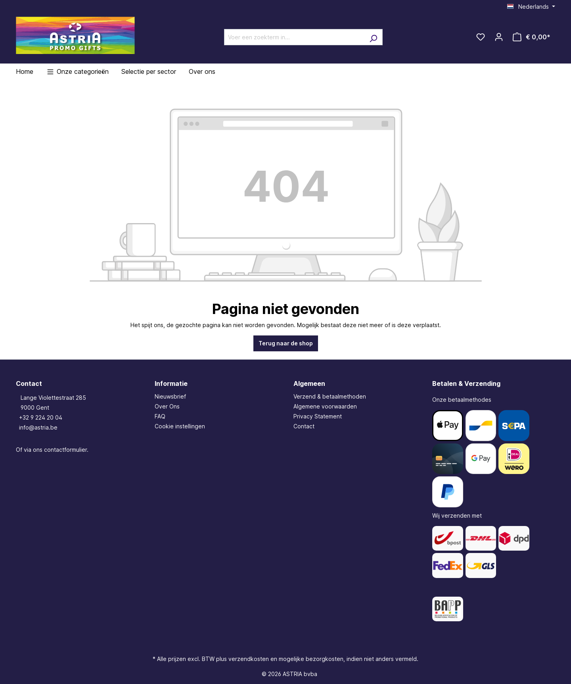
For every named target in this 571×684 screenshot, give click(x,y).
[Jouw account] (499, 36)
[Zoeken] (373, 37)
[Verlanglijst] (480, 36)
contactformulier (65, 449)
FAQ (160, 416)
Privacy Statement (317, 416)
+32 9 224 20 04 (40, 417)
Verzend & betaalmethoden (329, 396)
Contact (303, 426)
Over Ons (167, 406)
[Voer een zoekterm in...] (294, 37)
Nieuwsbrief (170, 396)
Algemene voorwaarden (325, 406)
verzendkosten (248, 658)
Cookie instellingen (180, 426)
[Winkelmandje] (531, 36)
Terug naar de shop (286, 343)
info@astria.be (38, 427)
